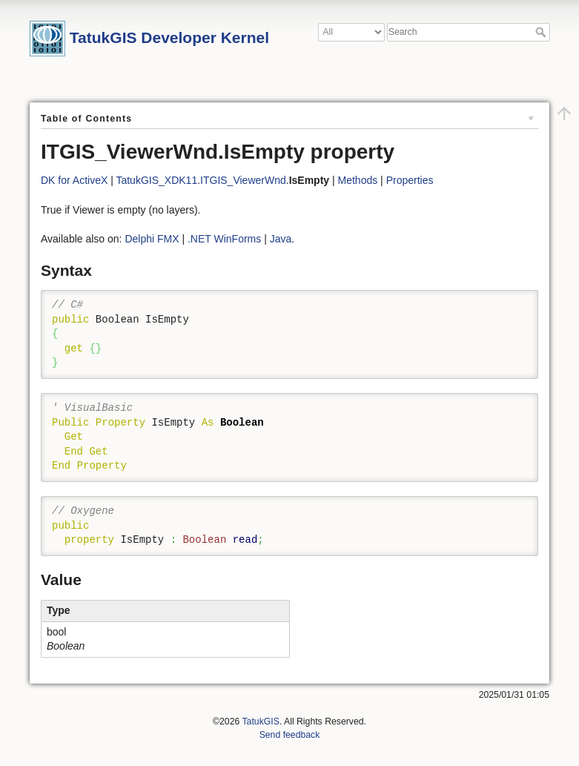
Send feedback (289, 735)
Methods (358, 180)
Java (281, 239)
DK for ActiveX (74, 180)
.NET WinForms (224, 239)
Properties (410, 180)
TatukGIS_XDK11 (156, 180)
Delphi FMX (152, 239)
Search (542, 32)
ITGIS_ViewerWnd (243, 180)
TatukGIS (260, 721)
